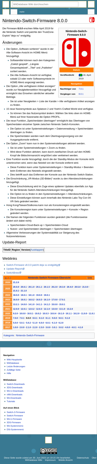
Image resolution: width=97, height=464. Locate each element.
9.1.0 (67, 318)
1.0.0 (15, 327)
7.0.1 (81, 89)
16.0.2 (31, 299)
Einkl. (90, 278)
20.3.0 (62, 287)
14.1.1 (39, 304)
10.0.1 (30, 313)
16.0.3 (39, 299)
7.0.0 (15, 318)
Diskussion (14, 12)
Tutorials (11, 401)
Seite (6, 12)
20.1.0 (31, 287)
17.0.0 (54, 299)
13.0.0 (54, 309)
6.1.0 (54, 323)
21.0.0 (85, 287)
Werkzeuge (91, 12)
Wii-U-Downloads (15, 391)
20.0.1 (24, 287)
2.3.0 (41, 327)
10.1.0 (61, 313)
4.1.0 (80, 327)
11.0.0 (84, 313)
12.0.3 (39, 309)
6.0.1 (48, 323)
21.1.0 (24, 291)
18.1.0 (31, 295)
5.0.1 (22, 323)
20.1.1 (39, 287)
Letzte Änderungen (16, 366)
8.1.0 (41, 318)
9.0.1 (61, 318)
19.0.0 (39, 295)
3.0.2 (61, 327)
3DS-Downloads (14, 387)
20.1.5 (47, 287)
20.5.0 (78, 287)
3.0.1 (54, 327)
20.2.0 (54, 287)
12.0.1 (24, 309)
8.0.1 (81, 94)
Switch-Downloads (16, 384)
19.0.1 (47, 295)
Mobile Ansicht (66, 460)
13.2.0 (70, 309)
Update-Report (14, 269)
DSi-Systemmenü (15, 429)
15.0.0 (54, 304)
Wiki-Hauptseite (14, 359)
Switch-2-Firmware (16, 412)
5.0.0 (15, 323)
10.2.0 (76, 313)
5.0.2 (28, 323)
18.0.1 (24, 295)
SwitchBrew (12, 272)
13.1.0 (62, 309)
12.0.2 (31, 309)
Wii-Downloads (14, 398)
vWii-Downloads (14, 394)
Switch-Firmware (15, 415)
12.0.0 (16, 309)
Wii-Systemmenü (15, 426)
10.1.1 (69, 313)
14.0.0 (24, 304)
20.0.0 (16, 287)
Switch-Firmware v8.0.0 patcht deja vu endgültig (32, 265)
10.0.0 (23, 313)
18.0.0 (16, 295)
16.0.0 (16, 299)
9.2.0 (15, 313)
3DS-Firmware (14, 422)
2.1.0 (28, 327)
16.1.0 (47, 299)
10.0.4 (53, 313)
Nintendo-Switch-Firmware (30, 335)
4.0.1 (74, 327)
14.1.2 (47, 304)
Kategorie (9, 335)
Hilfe (9, 373)
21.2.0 (16, 282)
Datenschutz (83, 458)
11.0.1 (92, 313)
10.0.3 (46, 313)
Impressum (50, 460)
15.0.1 (62, 304)
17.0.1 (62, 299)
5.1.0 (35, 323)
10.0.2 (38, 313)
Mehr (22, 12)
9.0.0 (54, 318)
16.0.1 (24, 299)
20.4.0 (70, 287)
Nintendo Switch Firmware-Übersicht (49, 277)
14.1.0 (31, 304)
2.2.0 (35, 327)
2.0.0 (22, 327)
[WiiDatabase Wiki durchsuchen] (45, 4)
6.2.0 (61, 323)
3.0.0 (48, 327)
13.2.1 (16, 304)
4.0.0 (67, 327)
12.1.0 (47, 309)
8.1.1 (48, 318)
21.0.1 (16, 291)
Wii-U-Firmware (14, 419)
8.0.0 (28, 318)
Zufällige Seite (14, 370)
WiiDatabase (13, 363)
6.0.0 (41, 323)
